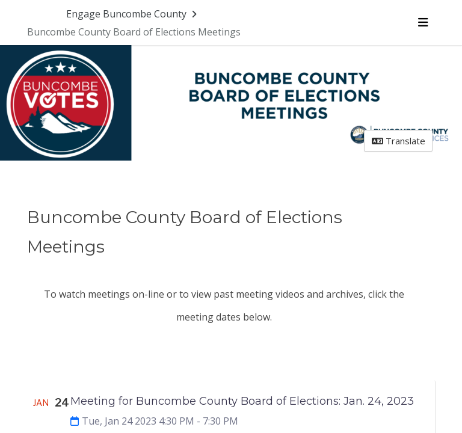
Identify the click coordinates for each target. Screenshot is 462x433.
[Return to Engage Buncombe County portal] (132, 14)
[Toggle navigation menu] (422, 22)
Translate (398, 141)
